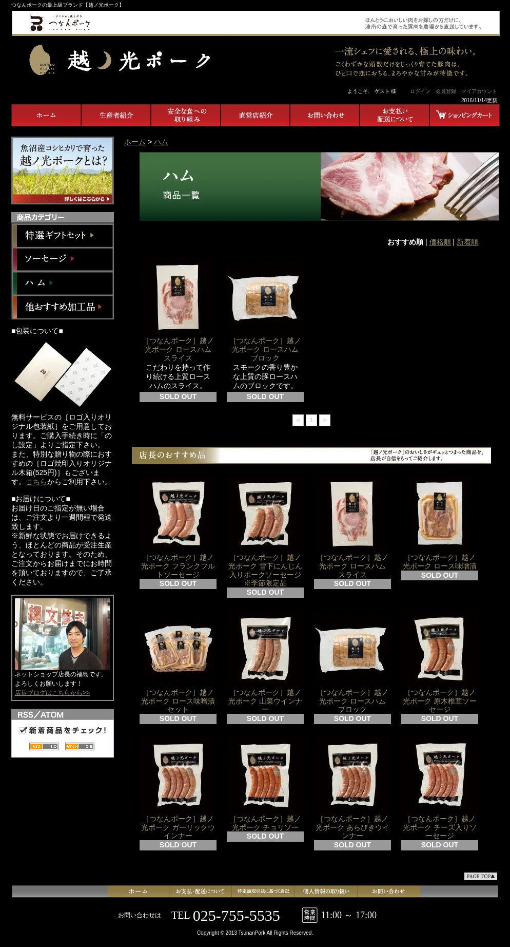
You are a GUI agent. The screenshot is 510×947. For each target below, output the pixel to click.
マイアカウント (479, 91)
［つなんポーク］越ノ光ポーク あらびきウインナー (352, 788)
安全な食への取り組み (186, 115)
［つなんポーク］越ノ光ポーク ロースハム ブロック (266, 310)
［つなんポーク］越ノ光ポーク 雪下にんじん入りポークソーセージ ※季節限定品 (265, 531)
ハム (62, 283)
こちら (36, 482)
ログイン (420, 91)
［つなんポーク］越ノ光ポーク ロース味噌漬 (439, 522)
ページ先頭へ (480, 876)
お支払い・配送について (395, 115)
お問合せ (325, 115)
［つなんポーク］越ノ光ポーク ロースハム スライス (179, 310)
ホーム (46, 115)
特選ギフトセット (62, 235)
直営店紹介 (255, 115)
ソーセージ (62, 259)
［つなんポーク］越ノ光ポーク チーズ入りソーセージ (439, 788)
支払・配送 (202, 891)
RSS (43, 746)
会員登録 (446, 91)
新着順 (467, 242)
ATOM (79, 746)
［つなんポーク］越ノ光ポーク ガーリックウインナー (178, 788)
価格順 (440, 242)
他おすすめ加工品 (62, 307)
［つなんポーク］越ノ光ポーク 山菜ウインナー (265, 662)
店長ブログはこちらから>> (52, 692)
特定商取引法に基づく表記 (264, 891)
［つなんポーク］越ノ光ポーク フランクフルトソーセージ (178, 527)
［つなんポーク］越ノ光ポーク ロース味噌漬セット (178, 662)
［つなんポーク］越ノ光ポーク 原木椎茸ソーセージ (439, 662)
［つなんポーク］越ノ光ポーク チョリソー (265, 783)
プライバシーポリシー (325, 891)
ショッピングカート (465, 115)
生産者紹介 (116, 115)
